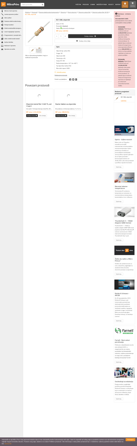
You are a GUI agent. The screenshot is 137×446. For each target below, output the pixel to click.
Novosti (111, 4)
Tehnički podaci (61, 72)
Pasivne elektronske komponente (49, 12)
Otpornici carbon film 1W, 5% (100, 12)
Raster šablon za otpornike (65, 104)
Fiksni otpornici (72, 12)
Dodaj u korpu (90, 36)
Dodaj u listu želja (83, 40)
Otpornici (63, 12)
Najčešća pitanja (102, 4)
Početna (78, 4)
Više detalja (42, 116)
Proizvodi (86, 4)
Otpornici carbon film (84, 12)
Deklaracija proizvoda (61, 75)
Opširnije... (119, 167)
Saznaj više (8, 443)
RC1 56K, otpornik (126, 97)
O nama (92, 4)
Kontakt (118, 4)
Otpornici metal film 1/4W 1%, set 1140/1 (39, 105)
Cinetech (65, 26)
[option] (39, 32)
